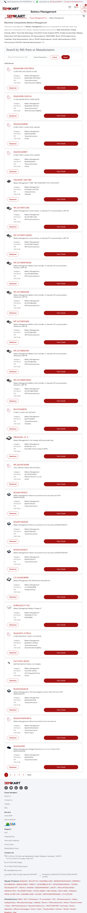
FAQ (5, 833)
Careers (7, 804)
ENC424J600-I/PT (10, 888)
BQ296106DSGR (21, 689)
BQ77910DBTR (20, 409)
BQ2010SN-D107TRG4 (24, 68)
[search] (77, 6)
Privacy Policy (9, 844)
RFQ (5, 808)
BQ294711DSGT (21, 492)
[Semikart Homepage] (11, 8)
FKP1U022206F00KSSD (61, 884)
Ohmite (66, 909)
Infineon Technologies (21, 909)
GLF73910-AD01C (22, 661)
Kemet (66, 903)
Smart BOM (8, 816)
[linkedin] (16, 788)
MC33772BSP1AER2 (22, 380)
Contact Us (8, 800)
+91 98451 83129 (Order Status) (16, 866)
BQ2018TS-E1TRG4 (22, 633)
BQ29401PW (19, 746)
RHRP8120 (76, 881)
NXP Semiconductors (19, 906)
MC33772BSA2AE (21, 292)
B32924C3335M (22, 884)
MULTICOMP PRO (52, 906)
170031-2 (22, 888)
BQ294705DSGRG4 (22, 718)
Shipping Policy (9, 837)
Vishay (74, 899)
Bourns (44, 903)
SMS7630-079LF (10, 891)
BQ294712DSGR (21, 522)
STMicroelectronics (55, 903)
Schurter (59, 909)
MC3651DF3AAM (21, 464)
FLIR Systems (33, 899)
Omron (33, 909)
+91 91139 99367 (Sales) (14, 862)
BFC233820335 (9, 884)
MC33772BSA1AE (21, 350)
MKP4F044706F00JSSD (62, 881)
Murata (72, 909)
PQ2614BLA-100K (27, 894)
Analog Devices (9, 903)
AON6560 (72, 891)
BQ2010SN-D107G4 (23, 96)
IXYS (25, 899)
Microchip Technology (24, 903)
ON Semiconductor (63, 899)
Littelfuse (37, 903)
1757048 (74, 884)
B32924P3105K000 (42, 888)
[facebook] (6, 788)
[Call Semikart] (18, 1)
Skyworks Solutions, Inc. (36, 906)
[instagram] (26, 788)
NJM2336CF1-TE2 (22, 605)
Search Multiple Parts (73, 1)
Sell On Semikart (10, 820)
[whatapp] (21, 788)
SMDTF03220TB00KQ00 (51, 894)
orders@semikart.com (14, 870)
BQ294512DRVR (21, 124)
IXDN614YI (23, 881)
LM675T (53, 888)
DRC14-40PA (62, 891)
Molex (8, 906)
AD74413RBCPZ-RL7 (44, 884)
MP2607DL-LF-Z (21, 437)
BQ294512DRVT (21, 152)
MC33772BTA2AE (21, 321)
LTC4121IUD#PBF (21, 577)
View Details (61, 88)
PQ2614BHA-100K (45, 881)
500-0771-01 (33, 881)
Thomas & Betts (48, 909)
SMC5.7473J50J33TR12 (66, 888)
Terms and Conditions (11, 841)
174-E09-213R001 (39, 891)
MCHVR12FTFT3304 (24, 891)
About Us (7, 796)
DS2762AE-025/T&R (22, 180)
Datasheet (13, 88)
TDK (53, 899)
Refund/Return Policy (11, 848)
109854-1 (32, 884)
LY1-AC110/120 (67, 894)
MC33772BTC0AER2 (23, 235)
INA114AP (30, 888)
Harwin (71, 906)
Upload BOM (56, 1)
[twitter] (11, 788)
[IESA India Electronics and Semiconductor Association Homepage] (10, 824)
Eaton (39, 909)
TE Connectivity (45, 899)
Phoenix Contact (76, 903)
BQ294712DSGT (21, 550)
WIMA (20, 899)
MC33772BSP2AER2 (22, 262)
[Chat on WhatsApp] (42, 2)
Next (29, 775)
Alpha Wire (8, 909)
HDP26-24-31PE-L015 (11, 894)
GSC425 (38, 894)
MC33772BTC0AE (22, 207)
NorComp (63, 906)
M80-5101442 (52, 891)
